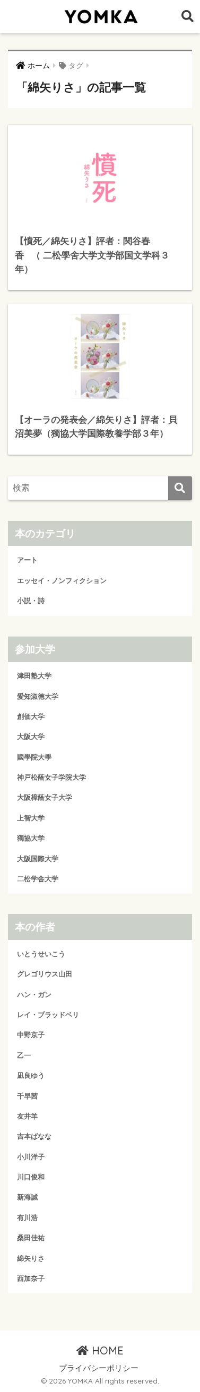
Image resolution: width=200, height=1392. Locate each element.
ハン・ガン (34, 995)
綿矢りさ (31, 1258)
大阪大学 (31, 737)
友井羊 (27, 1116)
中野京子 (31, 1035)
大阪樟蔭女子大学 (44, 797)
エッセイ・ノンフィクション (62, 581)
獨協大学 (31, 838)
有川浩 (27, 1218)
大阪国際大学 (37, 859)
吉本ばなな (34, 1136)
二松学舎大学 (37, 879)
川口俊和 (31, 1177)
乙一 (24, 1055)
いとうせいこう (41, 954)
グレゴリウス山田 (44, 974)
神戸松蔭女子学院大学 (51, 777)
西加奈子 (31, 1279)
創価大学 (31, 717)
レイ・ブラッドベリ (48, 1015)
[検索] (180, 488)
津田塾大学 (34, 676)
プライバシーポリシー (98, 1368)
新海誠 (27, 1197)
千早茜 (27, 1096)
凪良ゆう (31, 1076)
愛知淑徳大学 (37, 696)
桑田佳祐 (31, 1238)
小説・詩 (31, 601)
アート (27, 560)
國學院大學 (34, 757)
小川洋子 (31, 1157)
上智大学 (31, 818)
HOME (100, 1350)
